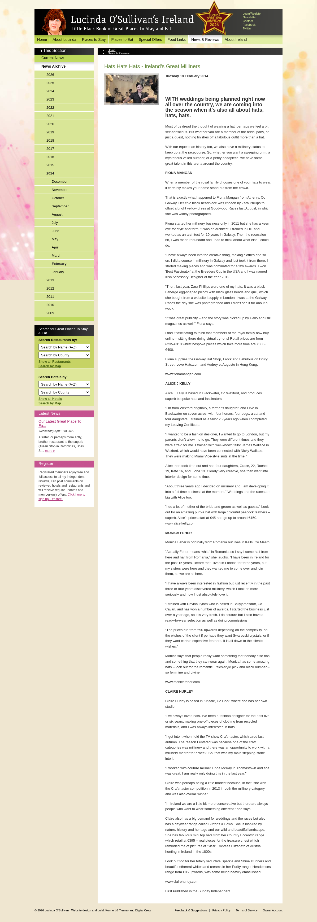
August (57, 214)
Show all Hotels (50, 399)
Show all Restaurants (54, 362)
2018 (50, 140)
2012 (50, 288)
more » (50, 451)
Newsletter (250, 17)
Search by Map (49, 366)
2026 (50, 75)
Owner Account (273, 910)
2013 (50, 280)
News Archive (53, 66)
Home (42, 39)
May (55, 239)
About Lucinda (64, 39)
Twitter (247, 28)
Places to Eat (122, 39)
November (60, 190)
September (60, 206)
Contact (248, 21)
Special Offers (150, 39)
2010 (50, 305)
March (56, 255)
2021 (50, 116)
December (60, 181)
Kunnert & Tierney (117, 910)
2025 (50, 83)
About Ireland (236, 39)
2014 (50, 173)
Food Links (177, 39)
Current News (52, 58)
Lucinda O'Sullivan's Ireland (118, 22)
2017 (50, 149)
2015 (50, 165)
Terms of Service (247, 910)
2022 (50, 108)
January (58, 272)
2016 (50, 157)
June (55, 231)
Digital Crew (143, 910)
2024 (50, 91)
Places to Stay (94, 39)
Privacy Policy (221, 910)
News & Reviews (205, 39)
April (55, 247)
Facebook (249, 24)
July (55, 223)
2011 (50, 297)
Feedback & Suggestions (191, 910)
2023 (50, 99)
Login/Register (252, 13)
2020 (50, 124)
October (58, 198)
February (59, 264)
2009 (50, 313)
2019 (50, 132)
